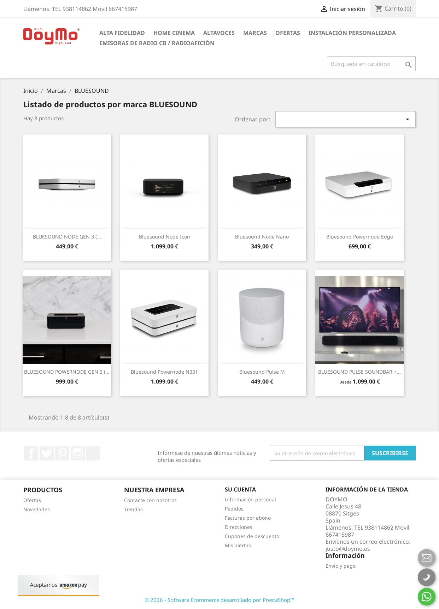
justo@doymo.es (348, 549)
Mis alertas (238, 545)
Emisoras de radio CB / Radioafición (157, 43)
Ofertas (287, 33)
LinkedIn (93, 453)
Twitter (47, 453)
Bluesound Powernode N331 (164, 371)
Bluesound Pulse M (262, 371)
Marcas (255, 33)
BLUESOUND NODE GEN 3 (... (67, 236)
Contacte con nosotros (150, 500)
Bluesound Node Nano (262, 236)
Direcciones (238, 527)
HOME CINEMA (174, 33)
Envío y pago (341, 565)
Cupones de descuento (252, 536)
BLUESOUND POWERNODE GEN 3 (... (67, 371)
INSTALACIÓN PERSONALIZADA (352, 33)
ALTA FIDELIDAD (122, 33)
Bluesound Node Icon (164, 236)
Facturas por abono (248, 517)
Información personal (250, 499)
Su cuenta (240, 489)
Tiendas (133, 509)
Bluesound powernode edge (359, 236)
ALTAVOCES (219, 33)
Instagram (78, 453)
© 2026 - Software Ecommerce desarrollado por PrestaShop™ (219, 599)
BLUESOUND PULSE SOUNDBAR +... (359, 371)
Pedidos (234, 508)
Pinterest (62, 453)
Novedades (36, 509)
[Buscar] (371, 63)
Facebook (31, 453)
